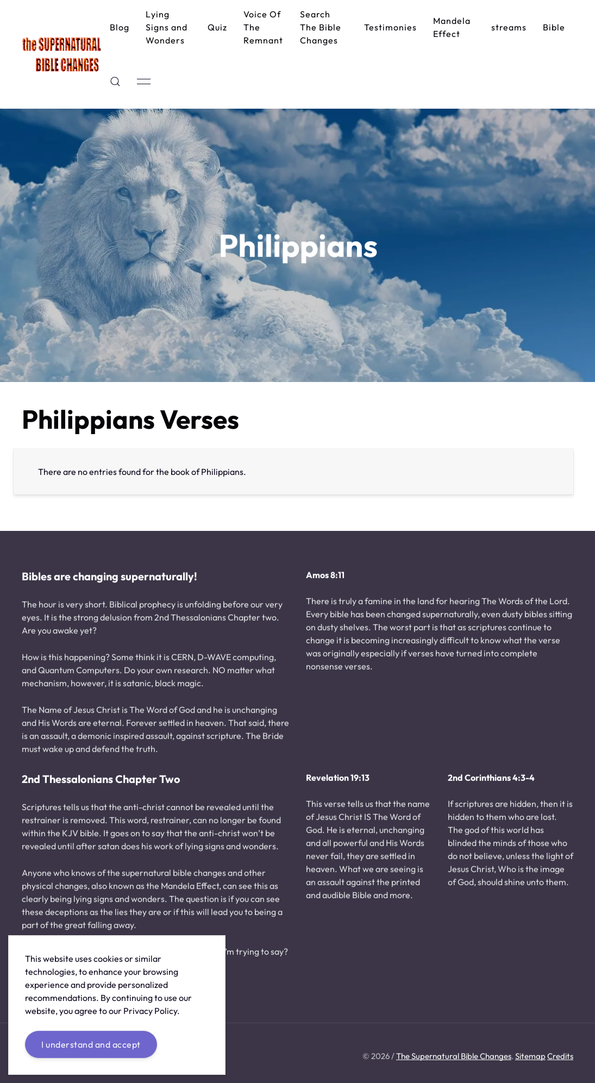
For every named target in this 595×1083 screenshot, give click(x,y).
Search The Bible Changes (320, 27)
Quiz (217, 27)
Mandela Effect (452, 27)
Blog (119, 27)
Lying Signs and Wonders (166, 27)
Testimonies (390, 27)
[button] (115, 81)
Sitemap (530, 1057)
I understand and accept (91, 1044)
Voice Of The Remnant (263, 27)
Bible (554, 27)
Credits (560, 1057)
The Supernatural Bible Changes (453, 1057)
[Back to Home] (62, 54)
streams (509, 27)
